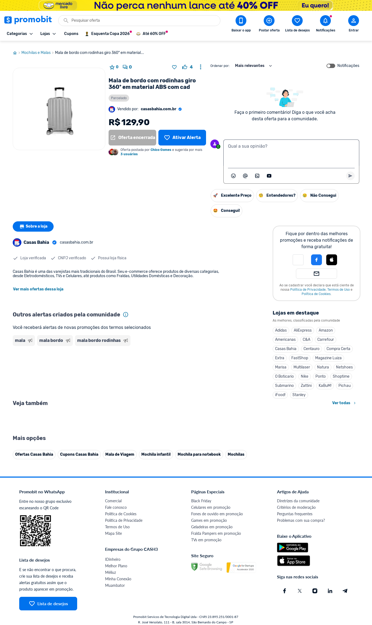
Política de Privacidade (308, 286)
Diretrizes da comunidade (298, 617)
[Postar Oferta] (269, 24)
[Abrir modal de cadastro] (354, 24)
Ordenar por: (220, 62)
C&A (306, 336)
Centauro (311, 345)
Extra (279, 354)
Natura (323, 364)
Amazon (326, 327)
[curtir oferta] (187, 64)
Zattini (306, 382)
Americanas (285, 336)
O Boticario (284, 373)
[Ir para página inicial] (17, 49)
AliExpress (303, 327)
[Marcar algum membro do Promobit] (245, 172)
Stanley (299, 391)
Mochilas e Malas (38, 49)
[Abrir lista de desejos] (297, 24)
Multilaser (301, 364)
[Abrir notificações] (325, 24)
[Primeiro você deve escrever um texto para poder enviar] (350, 172)
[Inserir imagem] (257, 172)
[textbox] (291, 149)
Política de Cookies (316, 291)
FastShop (299, 354)
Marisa (280, 364)
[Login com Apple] (331, 256)
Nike (304, 373)
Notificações (348, 62)
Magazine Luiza (328, 354)
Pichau (344, 382)
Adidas (281, 327)
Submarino (284, 382)
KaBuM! (325, 382)
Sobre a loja (33, 223)
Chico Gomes (161, 146)
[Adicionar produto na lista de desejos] (174, 64)
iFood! (280, 391)
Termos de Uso (338, 286)
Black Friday (201, 617)
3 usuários (129, 151)
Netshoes (344, 364)
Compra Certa (338, 345)
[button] (298, 256)
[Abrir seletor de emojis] (233, 172)
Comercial (113, 617)
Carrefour (325, 336)
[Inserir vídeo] (269, 172)
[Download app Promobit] (241, 24)
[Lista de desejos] (182, 134)
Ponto (320, 373)
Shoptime (341, 373)
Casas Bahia (285, 345)
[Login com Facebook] (316, 256)
